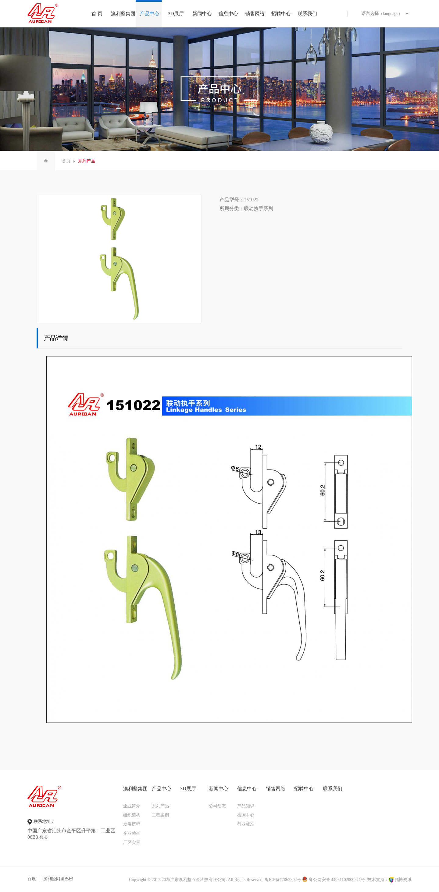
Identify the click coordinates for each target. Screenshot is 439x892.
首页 (66, 161)
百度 (31, 878)
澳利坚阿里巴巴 (58, 878)
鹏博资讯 (403, 879)
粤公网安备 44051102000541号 (333, 879)
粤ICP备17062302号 (283, 879)
